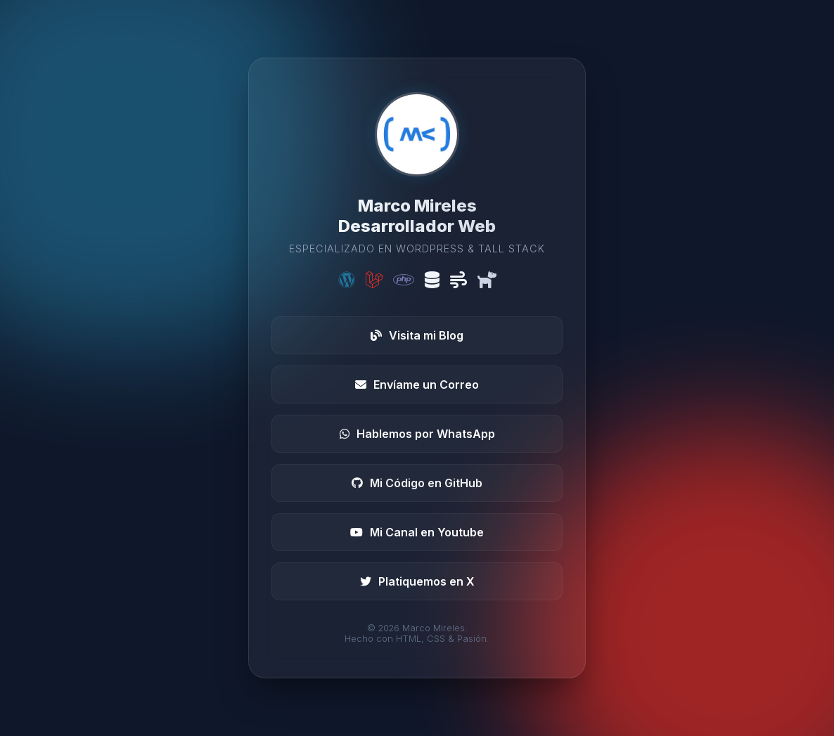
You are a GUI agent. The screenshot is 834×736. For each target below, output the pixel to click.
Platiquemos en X (417, 581)
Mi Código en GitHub (417, 483)
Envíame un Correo (417, 384)
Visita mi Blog (417, 335)
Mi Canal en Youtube (417, 532)
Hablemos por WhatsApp (417, 434)
